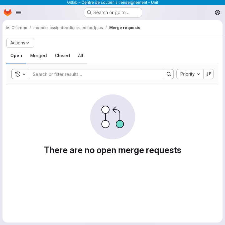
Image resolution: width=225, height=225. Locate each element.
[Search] (93, 74)
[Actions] (20, 43)
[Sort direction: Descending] (209, 74)
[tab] (16, 55)
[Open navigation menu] (18, 13)
